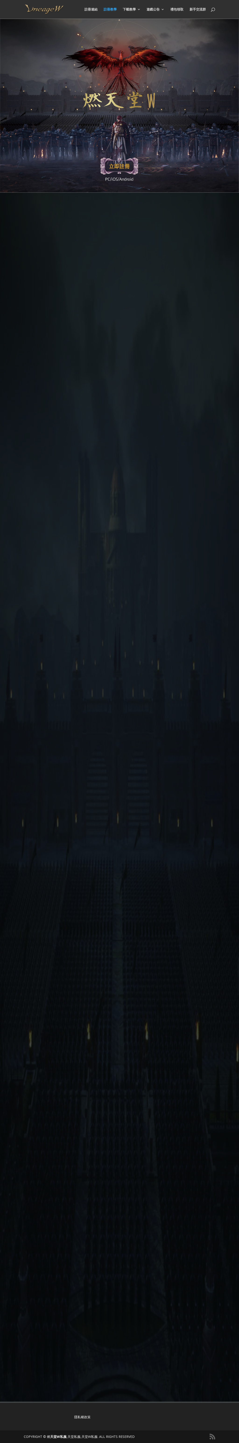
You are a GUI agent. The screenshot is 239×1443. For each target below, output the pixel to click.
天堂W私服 (58, 1436)
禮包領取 (176, 9)
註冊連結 (91, 9)
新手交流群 (198, 9)
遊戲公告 (153, 9)
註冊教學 (110, 9)
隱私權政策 (82, 1417)
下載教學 (129, 9)
